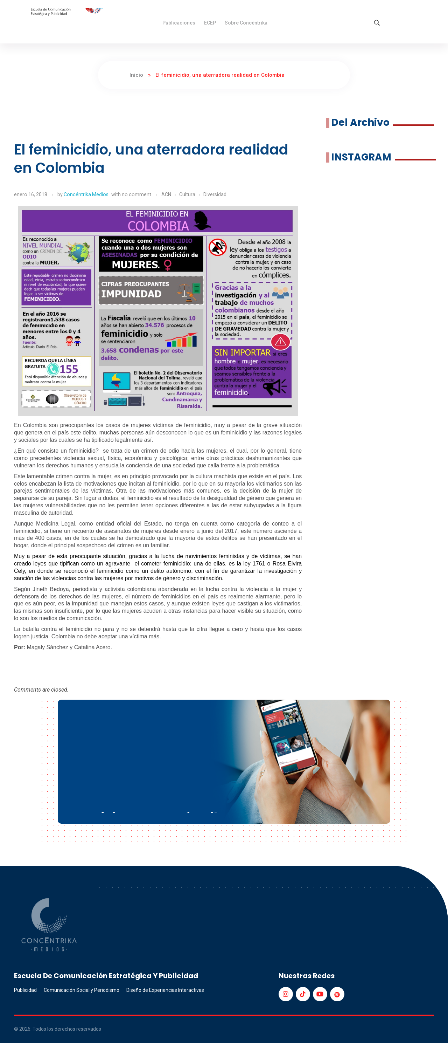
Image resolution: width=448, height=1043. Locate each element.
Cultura (187, 194)
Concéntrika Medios (86, 194)
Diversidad (214, 194)
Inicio (136, 75)
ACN (166, 194)
